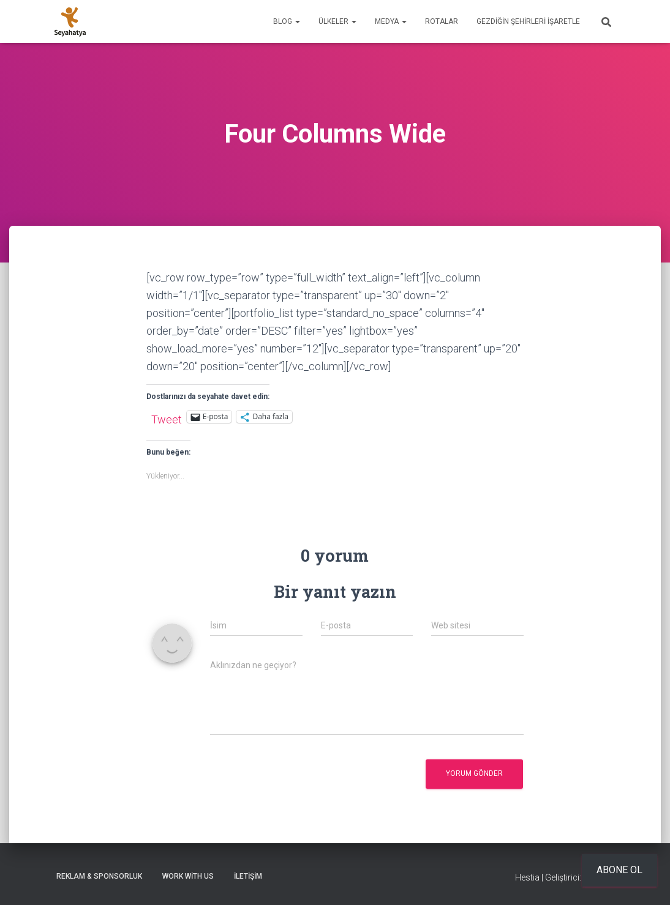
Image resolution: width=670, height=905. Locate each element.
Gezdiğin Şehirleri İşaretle (528, 21)
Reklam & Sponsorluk (99, 876)
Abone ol (619, 870)
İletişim (248, 876)
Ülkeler (337, 21)
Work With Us (188, 876)
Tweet (166, 417)
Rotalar (441, 21)
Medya (391, 21)
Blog (286, 21)
